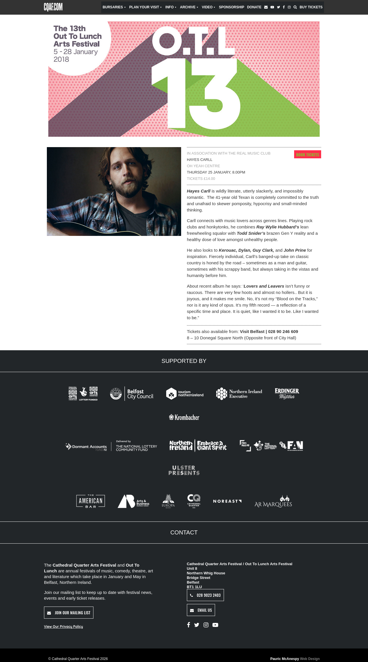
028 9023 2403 (205, 595)
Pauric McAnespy (295, 659)
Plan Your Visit (146, 7)
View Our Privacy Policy (63, 626)
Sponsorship (231, 7)
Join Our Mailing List (68, 612)
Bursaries (114, 7)
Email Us (201, 610)
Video (209, 7)
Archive (189, 7)
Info (171, 7)
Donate (254, 7)
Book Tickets (307, 154)
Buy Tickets (311, 7)
